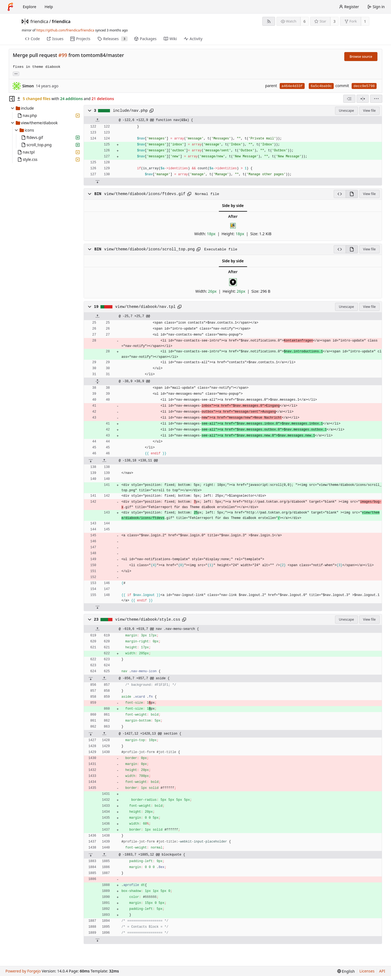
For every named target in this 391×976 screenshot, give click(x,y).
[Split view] (363, 99)
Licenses (367, 971)
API (382, 971)
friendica (39, 21)
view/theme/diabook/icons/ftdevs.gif (144, 194)
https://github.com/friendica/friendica (65, 30)
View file (369, 110)
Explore (29, 6)
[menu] (376, 99)
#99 (62, 55)
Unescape (346, 110)
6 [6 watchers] (305, 21)
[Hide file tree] (12, 98)
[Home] (10, 7)
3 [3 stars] (334, 21)
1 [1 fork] (365, 21)
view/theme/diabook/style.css (147, 619)
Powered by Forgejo (23, 971)
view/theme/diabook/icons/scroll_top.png (149, 249)
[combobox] (349, 99)
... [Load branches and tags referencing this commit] (16, 73)
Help (49, 6)
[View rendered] (352, 194)
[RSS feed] (268, 21)
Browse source (360, 56)
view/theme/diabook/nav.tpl (145, 307)
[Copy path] (151, 110)
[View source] (340, 194)
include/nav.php (130, 111)
